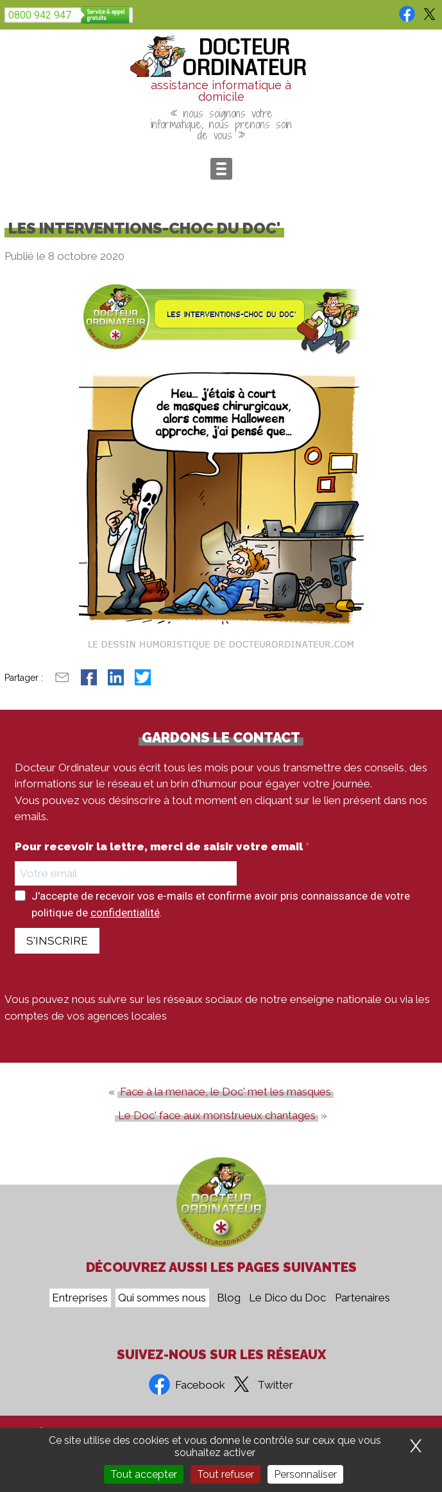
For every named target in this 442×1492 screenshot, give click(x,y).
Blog (229, 1298)
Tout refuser (225, 1474)
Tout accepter (143, 1474)
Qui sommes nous (162, 1298)
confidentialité (125, 912)
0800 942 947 (39, 15)
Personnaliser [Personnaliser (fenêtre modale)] (305, 1474)
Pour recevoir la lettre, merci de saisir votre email (160, 846)
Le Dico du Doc (287, 1298)
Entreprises (80, 1298)
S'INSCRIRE (57, 940)
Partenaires (362, 1298)
